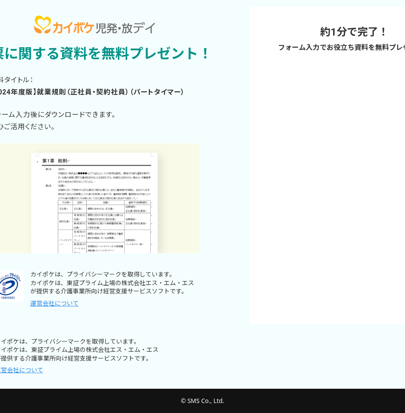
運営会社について (54, 303)
